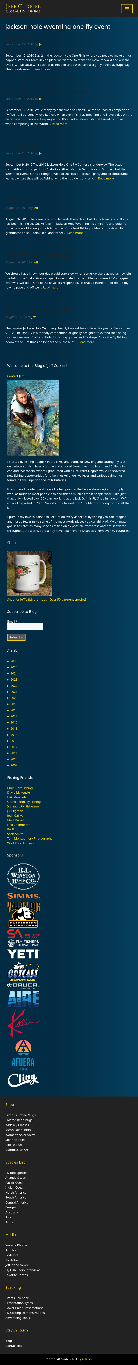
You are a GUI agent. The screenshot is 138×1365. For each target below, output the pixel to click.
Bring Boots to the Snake (34, 200)
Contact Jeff (15, 376)
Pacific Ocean (14, 1182)
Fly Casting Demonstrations (25, 1313)
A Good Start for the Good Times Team (50, 91)
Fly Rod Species (16, 1173)
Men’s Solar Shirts (18, 1130)
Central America (16, 1202)
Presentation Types (19, 1303)
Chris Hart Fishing (20, 788)
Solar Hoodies (15, 1140)
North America (15, 1192)
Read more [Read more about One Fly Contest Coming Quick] (86, 342)
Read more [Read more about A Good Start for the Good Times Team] (60, 124)
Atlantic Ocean (15, 1177)
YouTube (11, 1260)
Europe (10, 1207)
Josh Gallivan (16, 815)
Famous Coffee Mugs (20, 1115)
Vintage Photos (16, 1245)
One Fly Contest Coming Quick (41, 309)
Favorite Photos (16, 1275)
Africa (9, 1222)
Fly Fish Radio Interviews (22, 1270)
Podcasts (11, 1255)
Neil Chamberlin (18, 825)
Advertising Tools (17, 1318)
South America (15, 1197)
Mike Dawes (15, 820)
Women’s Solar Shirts (20, 1135)
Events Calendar (17, 1298)
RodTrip (12, 829)
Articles (10, 1250)
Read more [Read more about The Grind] (42, 69)
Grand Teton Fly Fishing (24, 802)
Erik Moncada (17, 797)
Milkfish (87, 1359)
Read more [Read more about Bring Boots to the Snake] (75, 233)
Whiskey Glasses (17, 1125)
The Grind (17, 36)
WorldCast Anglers (20, 843)
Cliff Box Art (13, 1145)
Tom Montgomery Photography (29, 838)
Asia (8, 1217)
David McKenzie (18, 792)
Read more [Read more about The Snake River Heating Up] (50, 287)
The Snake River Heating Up (38, 255)
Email (12, 621)
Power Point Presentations (24, 1308)
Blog (8, 1341)
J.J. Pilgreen (15, 811)
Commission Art (16, 1150)
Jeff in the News (16, 1265)
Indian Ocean (15, 1187)
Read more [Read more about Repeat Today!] (106, 178)
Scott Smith (15, 834)
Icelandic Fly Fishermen (24, 806)
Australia (11, 1212)
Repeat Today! (22, 145)
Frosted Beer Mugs (19, 1120)
